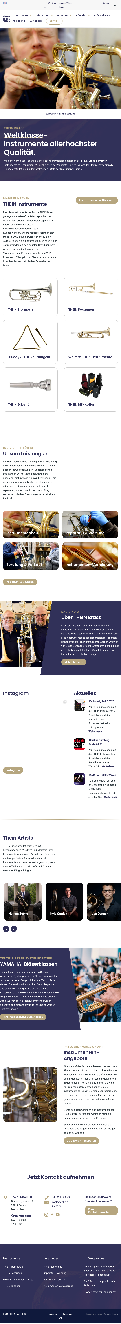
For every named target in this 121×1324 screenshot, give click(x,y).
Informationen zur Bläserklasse (23, 1017)
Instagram (13, 770)
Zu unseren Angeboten (81, 1141)
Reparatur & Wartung (54, 1273)
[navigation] (64, 19)
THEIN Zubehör (11, 1286)
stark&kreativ (110, 1314)
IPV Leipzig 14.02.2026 (101, 701)
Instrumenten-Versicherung (58, 1286)
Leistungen (42, 15)
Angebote (18, 21)
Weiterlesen (95, 731)
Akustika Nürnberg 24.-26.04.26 (60, 113)
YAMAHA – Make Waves (102, 775)
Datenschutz (67, 1314)
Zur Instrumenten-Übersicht (96, 200)
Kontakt (54, 21)
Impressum (52, 1314)
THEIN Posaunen (12, 1273)
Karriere (106, 3)
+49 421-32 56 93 (61, 1197)
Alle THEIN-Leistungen (20, 582)
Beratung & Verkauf (54, 1279)
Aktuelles (36, 21)
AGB (60, 1318)
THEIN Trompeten (13, 1267)
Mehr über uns (74, 662)
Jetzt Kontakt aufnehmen (60, 1177)
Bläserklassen (103, 15)
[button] (6, 929)
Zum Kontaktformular (99, 1210)
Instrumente (20, 15)
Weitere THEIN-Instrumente (18, 1279)
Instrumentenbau (52, 1267)
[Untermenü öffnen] (30, 15)
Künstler (81, 15)
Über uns (62, 15)
